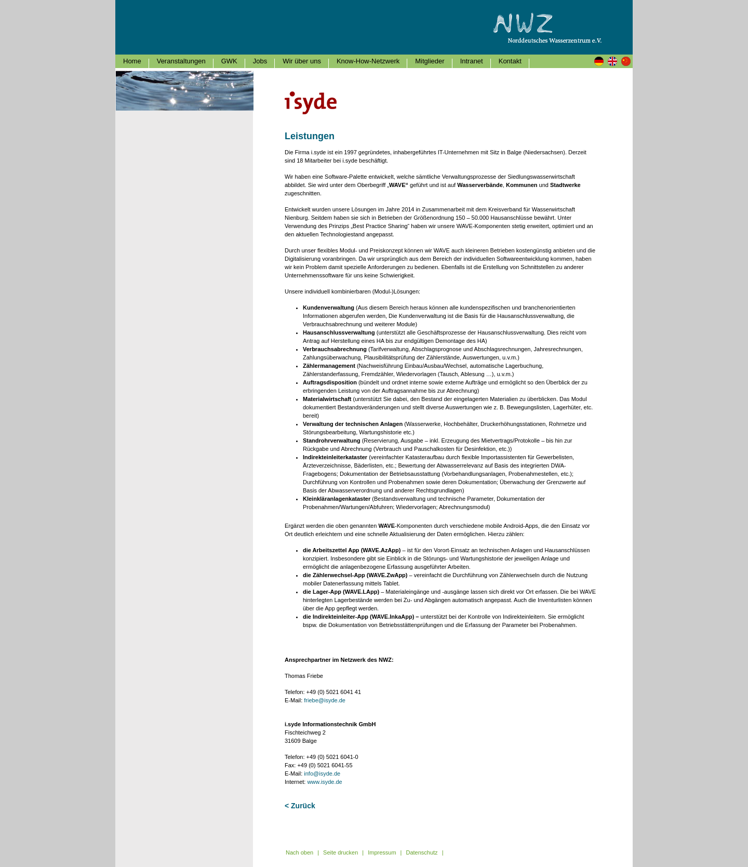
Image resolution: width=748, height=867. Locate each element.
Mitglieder (429, 61)
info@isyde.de (322, 773)
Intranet (471, 61)
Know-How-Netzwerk (368, 61)
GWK (229, 61)
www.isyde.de (324, 782)
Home (132, 61)
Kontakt (510, 61)
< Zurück (300, 806)
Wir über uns (302, 61)
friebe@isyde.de (324, 700)
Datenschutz (421, 852)
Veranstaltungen (181, 61)
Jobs (260, 61)
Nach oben (299, 852)
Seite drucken (340, 852)
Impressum (382, 852)
